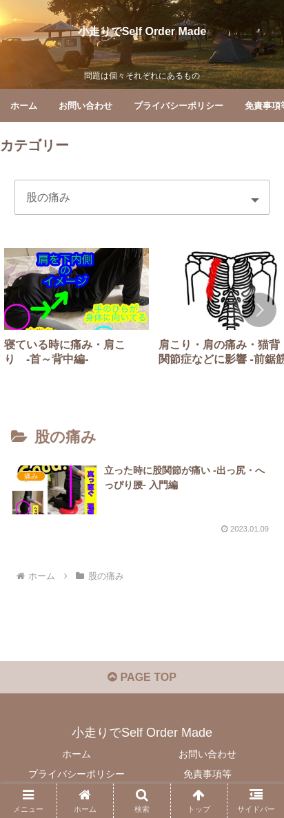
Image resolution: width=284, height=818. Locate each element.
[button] (259, 310)
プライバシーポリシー (76, 773)
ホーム (76, 753)
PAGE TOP (142, 677)
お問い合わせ (207, 753)
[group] (76, 312)
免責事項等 (207, 773)
